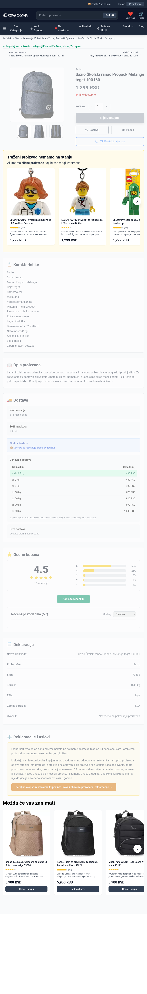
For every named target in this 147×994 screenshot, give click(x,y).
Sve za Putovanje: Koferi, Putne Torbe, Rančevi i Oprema (44, 38)
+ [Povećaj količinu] (106, 106)
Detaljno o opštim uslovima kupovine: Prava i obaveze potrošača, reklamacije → (63, 787)
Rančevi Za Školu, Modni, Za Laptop (96, 38)
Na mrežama (62, 28)
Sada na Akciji (103, 28)
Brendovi (128, 26)
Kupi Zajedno (36, 28)
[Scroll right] (137, 201)
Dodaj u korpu (26, 889)
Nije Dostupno (110, 118)
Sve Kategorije (12, 28)
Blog (141, 26)
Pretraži (109, 15)
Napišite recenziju (73, 599)
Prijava (121, 4)
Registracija (135, 4)
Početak (7, 38)
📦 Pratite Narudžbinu (99, 4)
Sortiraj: (107, 614)
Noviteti (85, 26)
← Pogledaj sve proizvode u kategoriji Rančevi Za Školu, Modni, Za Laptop (42, 46)
